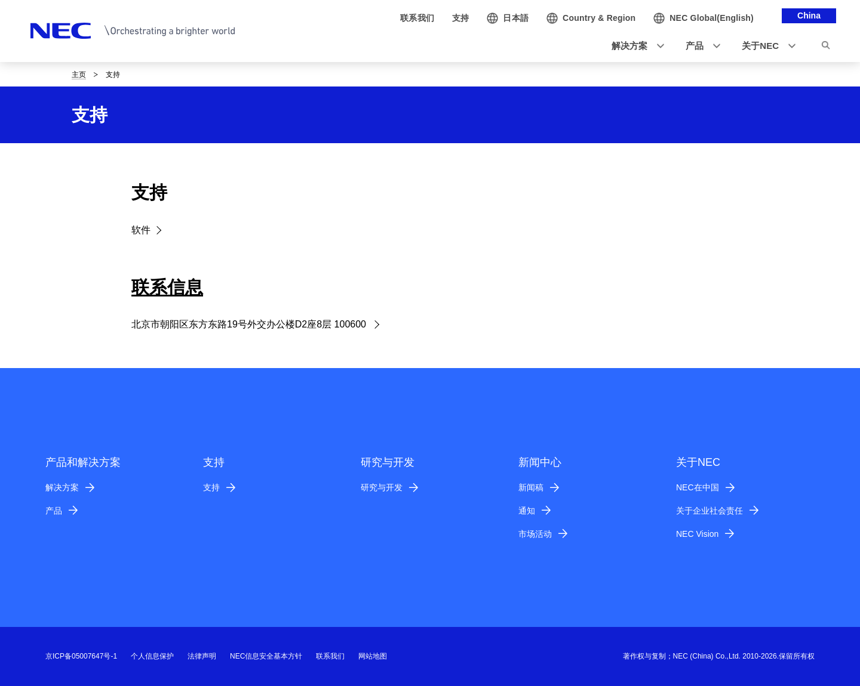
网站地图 (372, 656)
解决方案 (62, 487)
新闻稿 (530, 487)
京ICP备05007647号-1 (81, 656)
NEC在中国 (697, 487)
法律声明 (202, 656)
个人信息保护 (152, 656)
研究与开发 (382, 487)
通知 (526, 510)
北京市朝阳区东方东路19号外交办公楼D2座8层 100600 (249, 324)
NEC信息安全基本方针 (266, 656)
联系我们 (330, 656)
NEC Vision (697, 534)
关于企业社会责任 (709, 510)
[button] (634, 46)
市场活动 (535, 534)
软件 (140, 230)
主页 (79, 74)
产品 (53, 510)
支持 (211, 487)
